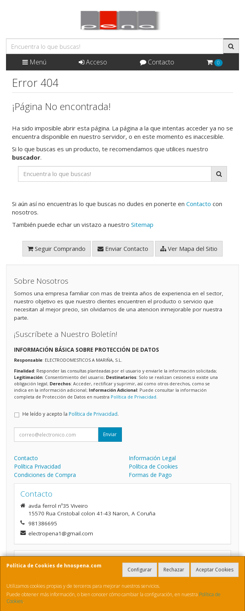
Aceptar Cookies (214, 569)
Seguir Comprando (57, 248)
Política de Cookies (153, 466)
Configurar (139, 569)
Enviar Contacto (123, 248)
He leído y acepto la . (70, 414)
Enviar (110, 434)
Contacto (157, 62)
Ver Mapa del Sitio (188, 248)
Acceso (93, 62)
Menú (34, 62)
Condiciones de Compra (45, 475)
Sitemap (142, 224)
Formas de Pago (150, 475)
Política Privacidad (37, 466)
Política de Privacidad (133, 397)
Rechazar (173, 569)
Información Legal (152, 458)
